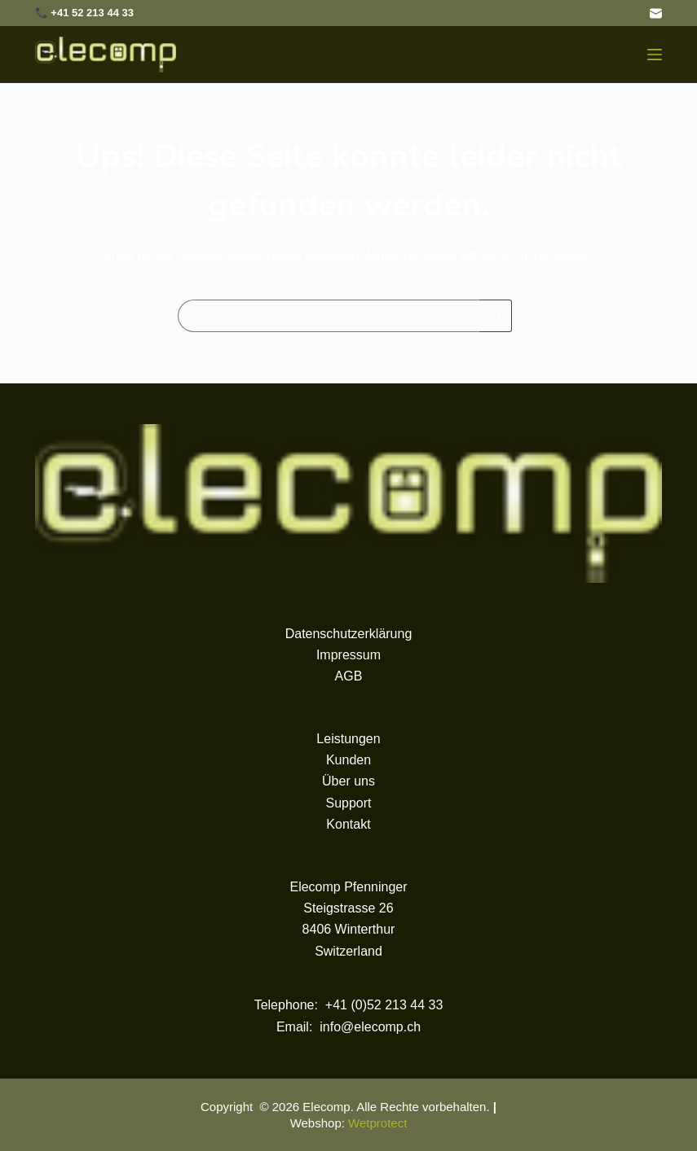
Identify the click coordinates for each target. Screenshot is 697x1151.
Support (348, 803)
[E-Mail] (656, 13)
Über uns (348, 781)
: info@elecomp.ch (365, 1027)
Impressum (348, 655)
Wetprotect (377, 1123)
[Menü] (654, 54)
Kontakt (348, 824)
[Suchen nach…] (328, 316)
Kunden (348, 760)
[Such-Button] (495, 316)
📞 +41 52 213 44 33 (84, 13)
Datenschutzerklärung (348, 634)
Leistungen (348, 739)
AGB (349, 676)
